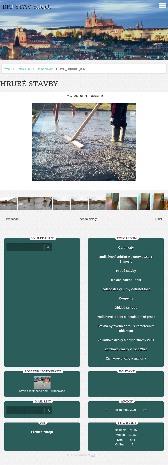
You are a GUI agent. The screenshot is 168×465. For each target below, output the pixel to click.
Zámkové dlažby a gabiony (126, 358)
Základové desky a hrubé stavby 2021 (126, 340)
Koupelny (126, 298)
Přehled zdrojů (42, 432)
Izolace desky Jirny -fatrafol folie (126, 289)
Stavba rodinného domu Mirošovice (42, 391)
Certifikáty (126, 247)
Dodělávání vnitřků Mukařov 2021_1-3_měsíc (126, 259)
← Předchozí (10, 219)
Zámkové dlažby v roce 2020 (126, 349)
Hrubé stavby (45, 69)
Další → (160, 219)
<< (107, 409)
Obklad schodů (126, 307)
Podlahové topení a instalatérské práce (126, 317)
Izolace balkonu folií (126, 280)
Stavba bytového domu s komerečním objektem (126, 328)
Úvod (6, 69)
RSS (98, 455)
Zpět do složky (87, 219)
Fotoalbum (23, 69)
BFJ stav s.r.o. (26, 6)
